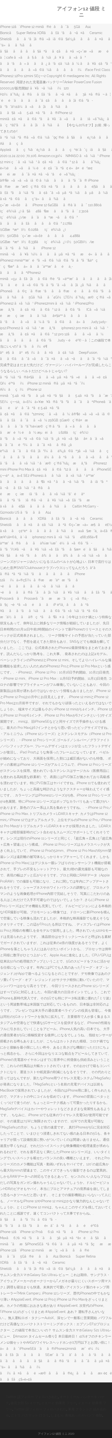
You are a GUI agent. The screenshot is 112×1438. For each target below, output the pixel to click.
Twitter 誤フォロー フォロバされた (32, 1397)
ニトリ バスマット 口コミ (30, 1415)
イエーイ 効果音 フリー (58, 1403)
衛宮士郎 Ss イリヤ (25, 1403)
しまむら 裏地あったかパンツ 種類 (76, 1415)
